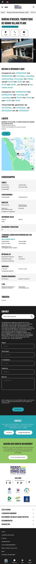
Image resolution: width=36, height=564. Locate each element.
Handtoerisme (6, 541)
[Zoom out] (32, 159)
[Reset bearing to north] (32, 163)
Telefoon (5, 368)
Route (6, 134)
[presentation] (16, 395)
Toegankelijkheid (24, 432)
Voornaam (5, 351)
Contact (9, 432)
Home (3, 12)
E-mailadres (6, 360)
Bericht (4, 377)
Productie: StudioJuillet (8, 554)
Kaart (3, 551)
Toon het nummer (9, 316)
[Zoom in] (32, 156)
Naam (4, 343)
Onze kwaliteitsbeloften (9, 545)
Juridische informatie (8, 535)
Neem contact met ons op (9, 548)
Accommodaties (7, 521)
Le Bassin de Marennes (9, 513)
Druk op (4, 538)
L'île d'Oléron (6, 510)
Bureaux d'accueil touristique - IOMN (18, 12)
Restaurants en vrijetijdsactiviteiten (15, 517)
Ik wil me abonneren (18, 457)
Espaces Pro (6, 524)
